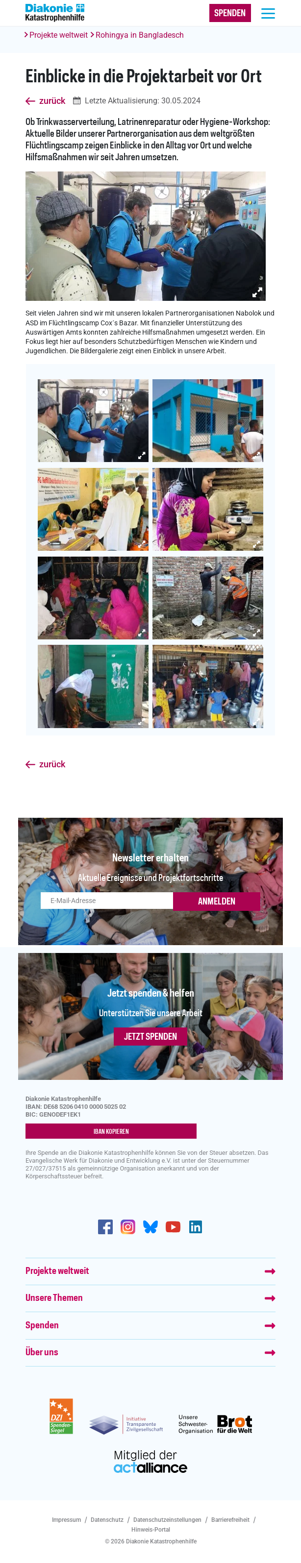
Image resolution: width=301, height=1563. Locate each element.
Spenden (42, 1326)
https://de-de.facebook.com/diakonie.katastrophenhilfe (105, 1227)
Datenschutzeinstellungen (167, 1519)
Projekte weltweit (58, 35)
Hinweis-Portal (150, 1529)
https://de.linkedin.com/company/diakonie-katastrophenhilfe (195, 1227)
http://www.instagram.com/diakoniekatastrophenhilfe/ (128, 1227)
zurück (52, 101)
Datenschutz (107, 1519)
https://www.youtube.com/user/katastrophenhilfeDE (173, 1227)
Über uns (41, 1353)
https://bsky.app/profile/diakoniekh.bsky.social (150, 1227)
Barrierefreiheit (230, 1519)
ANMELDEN (216, 902)
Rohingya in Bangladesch (140, 35)
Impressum (66, 1519)
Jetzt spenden (150, 1037)
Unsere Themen (54, 1298)
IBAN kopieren (111, 1132)
